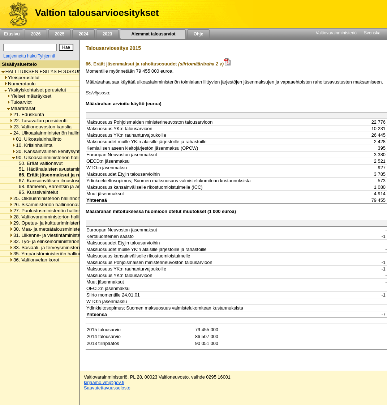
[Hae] (66, 47)
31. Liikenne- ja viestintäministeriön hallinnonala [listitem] (62, 235)
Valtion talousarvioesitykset (97, 12)
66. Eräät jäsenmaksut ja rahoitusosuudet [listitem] (64, 175)
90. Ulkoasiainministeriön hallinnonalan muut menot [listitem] (69, 157)
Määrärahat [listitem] (21, 108)
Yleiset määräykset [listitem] (29, 96)
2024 (83, 34)
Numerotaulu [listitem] (19, 83)
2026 (36, 34)
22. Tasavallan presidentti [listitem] (38, 120)
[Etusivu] (15, 14)
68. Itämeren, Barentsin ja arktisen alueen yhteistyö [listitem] (71, 186)
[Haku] (30, 47)
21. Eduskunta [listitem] (26, 114)
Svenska (372, 32)
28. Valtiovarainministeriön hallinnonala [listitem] (52, 216)
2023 (107, 34)
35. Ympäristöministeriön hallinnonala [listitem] (51, 253)
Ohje (198, 34)
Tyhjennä (46, 56)
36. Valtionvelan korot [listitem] (34, 260)
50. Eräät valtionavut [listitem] (39, 163)
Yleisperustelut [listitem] (21, 77)
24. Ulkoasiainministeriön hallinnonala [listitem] (51, 133)
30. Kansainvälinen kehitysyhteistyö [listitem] (52, 151)
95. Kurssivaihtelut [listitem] (36, 192)
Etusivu (12, 34)
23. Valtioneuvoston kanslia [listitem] (40, 126)
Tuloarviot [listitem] (19, 102)
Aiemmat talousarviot (153, 34)
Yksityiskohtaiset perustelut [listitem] (35, 90)
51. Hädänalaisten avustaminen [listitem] (50, 169)
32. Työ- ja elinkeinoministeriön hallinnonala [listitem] (58, 241)
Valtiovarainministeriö (336, 32)
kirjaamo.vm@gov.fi (104, 382)
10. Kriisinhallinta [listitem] (32, 145)
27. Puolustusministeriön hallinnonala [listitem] (51, 210)
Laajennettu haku (19, 56)
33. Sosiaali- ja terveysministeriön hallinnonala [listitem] (60, 247)
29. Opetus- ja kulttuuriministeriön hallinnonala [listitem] (60, 223)
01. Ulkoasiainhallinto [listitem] (36, 139)
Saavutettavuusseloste (107, 388)
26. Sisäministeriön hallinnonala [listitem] (45, 204)
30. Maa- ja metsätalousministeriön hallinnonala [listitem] (62, 229)
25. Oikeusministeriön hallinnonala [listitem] (48, 198)
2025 (59, 34)
